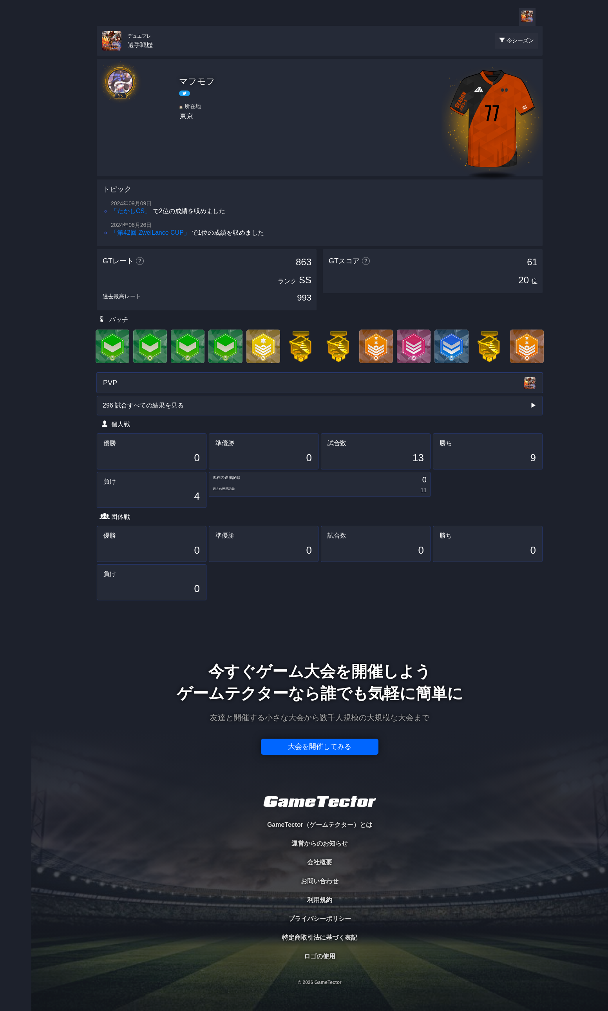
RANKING (15, 152)
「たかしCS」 (131, 211)
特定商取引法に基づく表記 (319, 937)
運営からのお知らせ (319, 843)
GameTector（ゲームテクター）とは (319, 824)
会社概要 (319, 862)
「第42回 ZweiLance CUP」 (150, 232)
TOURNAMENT (15, 55)
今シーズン (520, 40)
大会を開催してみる (319, 746)
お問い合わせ (319, 881)
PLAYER (16, 87)
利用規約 (319, 900)
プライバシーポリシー (319, 918)
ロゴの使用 (319, 956)
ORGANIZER (15, 119)
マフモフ (197, 81)
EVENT (16, 184)
